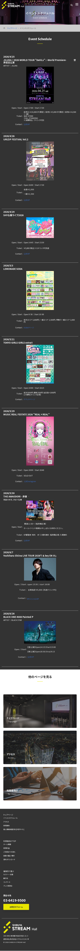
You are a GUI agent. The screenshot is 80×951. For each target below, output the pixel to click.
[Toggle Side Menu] (76, 4)
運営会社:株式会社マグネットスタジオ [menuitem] (16, 939)
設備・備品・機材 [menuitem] (9, 855)
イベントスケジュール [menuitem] (10, 818)
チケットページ (29, 399)
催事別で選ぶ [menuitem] (8, 871)
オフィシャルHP (33, 599)
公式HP (27, 124)
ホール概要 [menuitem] (7, 844)
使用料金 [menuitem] (6, 848)
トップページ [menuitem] (8, 814)
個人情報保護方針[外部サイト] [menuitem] (13, 829)
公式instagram (30, 481)
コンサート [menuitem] (6, 882)
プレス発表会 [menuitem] (7, 886)
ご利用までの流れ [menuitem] (9, 852)
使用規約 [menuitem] (6, 825)
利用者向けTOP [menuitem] (9, 841)
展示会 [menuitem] (5, 878)
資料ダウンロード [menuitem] (9, 859)
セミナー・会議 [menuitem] (8, 874)
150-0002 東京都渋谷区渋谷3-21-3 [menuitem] (15, 936)
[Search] (71, 5)
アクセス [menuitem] (6, 822)
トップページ (12, 28)
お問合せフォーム (16, 907)
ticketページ (29, 327)
